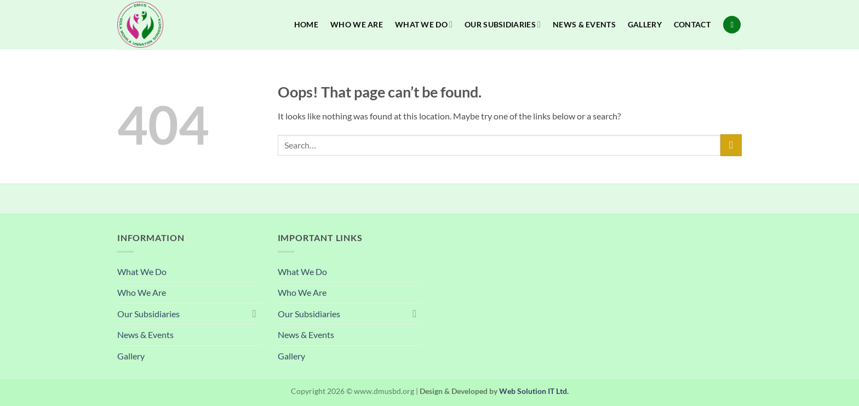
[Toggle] (254, 313)
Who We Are (356, 24)
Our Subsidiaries (503, 24)
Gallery (645, 24)
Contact (692, 24)
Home (306, 24)
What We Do (424, 24)
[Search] (732, 25)
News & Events (584, 24)
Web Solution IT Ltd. (534, 391)
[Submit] (731, 145)
